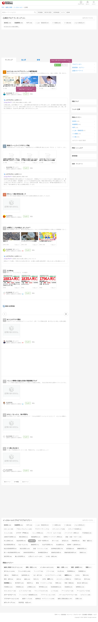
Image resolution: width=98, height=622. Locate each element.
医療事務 (71, 571)
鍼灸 (27, 579)
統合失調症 (25, 548)
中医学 (77, 579)
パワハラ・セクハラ (54, 533)
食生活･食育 (82, 583)
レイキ (54, 591)
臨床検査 (25, 575)
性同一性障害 (43, 540)
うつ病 (67, 23)
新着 (38, 60)
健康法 (68, 575)
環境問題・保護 (25, 602)
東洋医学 (19, 583)
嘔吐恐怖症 (23, 537)
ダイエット (9, 571)
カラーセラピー (10, 594)
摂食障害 (75, 540)
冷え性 (60, 571)
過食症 (83, 552)
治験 (6, 575)
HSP (29, 23)
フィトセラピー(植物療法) (28, 594)
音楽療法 (68, 587)
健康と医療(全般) (65, 598)
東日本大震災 (48, 12)
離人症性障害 (20, 556)
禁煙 (58, 583)
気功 (36, 579)
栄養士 (78, 598)
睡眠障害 (35, 544)
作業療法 (20, 587)
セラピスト (85, 594)
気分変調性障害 (9, 544)
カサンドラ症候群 (74, 529)
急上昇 (23, 60)
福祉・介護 (62, 567)
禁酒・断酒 (69, 583)
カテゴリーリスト (87, 18)
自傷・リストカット (40, 548)
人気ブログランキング (7, 3)
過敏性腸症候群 (70, 552)
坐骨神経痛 (56, 12)
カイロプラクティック (53, 575)
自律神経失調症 (57, 548)
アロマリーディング (42, 529)
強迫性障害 (21, 540)
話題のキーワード (77, 70)
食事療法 (80, 587)
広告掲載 (84, 614)
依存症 (7, 23)
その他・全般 (51, 556)
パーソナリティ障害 (71, 533)
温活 (18, 579)
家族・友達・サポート (73, 537)
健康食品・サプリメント (44, 598)
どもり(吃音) (79, 23)
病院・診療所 (76, 567)
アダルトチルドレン (24, 529)
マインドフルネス (41, 591)
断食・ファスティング (44, 583)
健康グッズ (27, 598)
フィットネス (24, 571)
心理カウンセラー (35, 556)
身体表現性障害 (29, 552)
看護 (88, 567)
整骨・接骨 (8, 579)
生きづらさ (23, 544)
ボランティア (9, 602)
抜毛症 (65, 540)
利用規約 (90, 614)
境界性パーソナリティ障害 (53, 537)
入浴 (77, 575)
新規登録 (63, 614)
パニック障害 (37, 533)
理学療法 (43, 587)
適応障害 (8, 556)
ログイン (87, 4)
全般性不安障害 (10, 537)
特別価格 (40, 12)
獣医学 (30, 583)
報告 (31, 94)
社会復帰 (60, 544)
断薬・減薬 (87, 540)
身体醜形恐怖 (43, 552)
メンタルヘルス (47, 567)
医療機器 (8, 583)
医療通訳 (82, 571)
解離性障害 (81, 548)
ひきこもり (8, 529)
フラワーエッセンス (48, 594)
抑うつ (55, 540)
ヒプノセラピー (25, 591)
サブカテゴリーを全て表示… (11, 26)
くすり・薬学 (47, 579)
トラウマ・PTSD (22, 533)
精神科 (68, 12)
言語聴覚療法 (56, 587)
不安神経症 (86, 533)
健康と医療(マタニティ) (13, 567)
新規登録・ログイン (78, 67)
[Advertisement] (49, 43)
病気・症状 (31, 567)
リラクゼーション (11, 598)
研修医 (15, 575)
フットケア (38, 571)
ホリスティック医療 (64, 579)
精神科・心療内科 (73, 544)
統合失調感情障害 (10, 548)
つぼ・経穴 (37, 575)
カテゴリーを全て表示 (79, 140)
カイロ (63, 12)
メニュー (94, 4)
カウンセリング (58, 529)
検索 (36, 12)
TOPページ (57, 614)
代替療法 (8, 587)
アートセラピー (67, 591)
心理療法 (31, 587)
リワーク (50, 571)
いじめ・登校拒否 (42, 23)
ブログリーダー (77, 64)
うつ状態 (56, 23)
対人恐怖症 (8, 540)
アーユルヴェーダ (83, 591)
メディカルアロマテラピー (68, 594)
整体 (86, 575)
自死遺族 (70, 548)
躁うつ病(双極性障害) (12, 552)
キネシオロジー (10, 591)
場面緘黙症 (35, 537)
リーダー (81, 4)
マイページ (70, 614)
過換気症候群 (56, 552)
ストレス (8, 533)
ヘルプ (95, 614)
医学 (87, 579)
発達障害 (18, 23)
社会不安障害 (47, 544)
